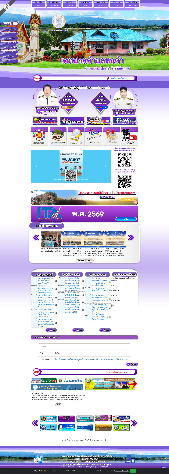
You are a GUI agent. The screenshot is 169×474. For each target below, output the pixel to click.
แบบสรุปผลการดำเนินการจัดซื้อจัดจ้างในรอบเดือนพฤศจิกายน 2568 (72, 302)
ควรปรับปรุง (117, 300)
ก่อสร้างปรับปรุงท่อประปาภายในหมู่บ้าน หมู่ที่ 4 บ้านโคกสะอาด (100, 316)
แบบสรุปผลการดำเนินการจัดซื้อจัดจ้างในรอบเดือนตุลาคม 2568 (72, 309)
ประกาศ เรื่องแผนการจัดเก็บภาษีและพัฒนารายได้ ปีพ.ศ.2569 (46, 304)
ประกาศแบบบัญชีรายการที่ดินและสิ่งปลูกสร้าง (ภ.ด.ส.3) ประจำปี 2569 (46, 280)
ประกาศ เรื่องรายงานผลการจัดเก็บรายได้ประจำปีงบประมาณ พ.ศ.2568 (45, 297)
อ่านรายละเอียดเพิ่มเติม (122, 471)
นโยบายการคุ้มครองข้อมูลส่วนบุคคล (86, 467)
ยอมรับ (133, 471)
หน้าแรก (63, 467)
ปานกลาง (116, 290)
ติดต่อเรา (71, 467)
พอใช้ (115, 295)
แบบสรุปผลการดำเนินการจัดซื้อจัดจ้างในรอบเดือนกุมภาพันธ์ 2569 (72, 280)
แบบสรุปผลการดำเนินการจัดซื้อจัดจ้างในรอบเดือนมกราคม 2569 (72, 287)
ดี (113, 286)
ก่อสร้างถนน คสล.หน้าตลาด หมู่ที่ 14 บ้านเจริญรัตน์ (100, 290)
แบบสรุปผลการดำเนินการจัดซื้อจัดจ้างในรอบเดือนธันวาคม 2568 (72, 295)
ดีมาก (115, 281)
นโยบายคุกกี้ (104, 467)
